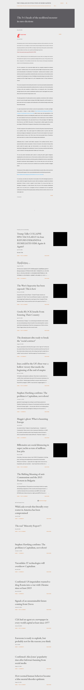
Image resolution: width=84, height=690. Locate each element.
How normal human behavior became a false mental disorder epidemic (32, 677)
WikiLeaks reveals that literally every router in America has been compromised (31, 510)
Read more (47, 255)
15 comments (23, 437)
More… (55, 5)
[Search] (62, 3)
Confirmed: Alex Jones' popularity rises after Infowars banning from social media (31, 660)
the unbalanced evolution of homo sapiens (34, 3)
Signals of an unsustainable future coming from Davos (31, 602)
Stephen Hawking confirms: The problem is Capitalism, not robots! (33, 394)
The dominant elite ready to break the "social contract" (33, 339)
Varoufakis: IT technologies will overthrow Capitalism (30, 564)
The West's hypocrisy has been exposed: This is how (31, 287)
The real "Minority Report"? (28, 525)
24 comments (23, 278)
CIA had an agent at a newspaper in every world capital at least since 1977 (32, 621)
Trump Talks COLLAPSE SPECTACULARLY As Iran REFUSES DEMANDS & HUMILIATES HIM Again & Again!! (31, 240)
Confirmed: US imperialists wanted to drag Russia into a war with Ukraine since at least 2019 (32, 585)
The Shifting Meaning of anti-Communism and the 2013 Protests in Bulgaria (31, 477)
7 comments (23, 411)
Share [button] (60, 34)
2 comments (21, 571)
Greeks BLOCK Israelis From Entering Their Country (30, 313)
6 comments (21, 518)
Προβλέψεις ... (23, 262)
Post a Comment (24, 255)
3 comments (21, 593)
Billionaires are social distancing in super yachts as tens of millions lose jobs (33, 448)
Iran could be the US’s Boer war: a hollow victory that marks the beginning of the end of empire (32, 367)
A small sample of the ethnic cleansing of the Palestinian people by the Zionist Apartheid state (34, 5)
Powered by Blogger (42, 500)
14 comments (23, 356)
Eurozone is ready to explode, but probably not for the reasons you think (33, 639)
